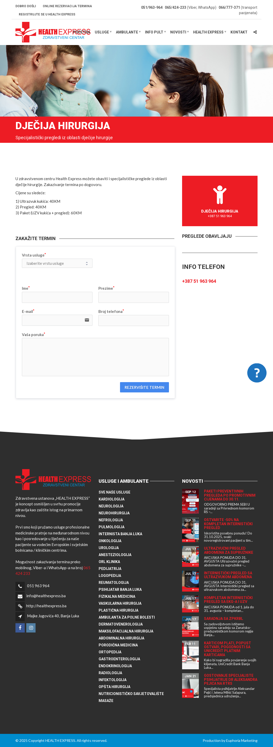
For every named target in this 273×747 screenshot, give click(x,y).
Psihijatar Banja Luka (120, 589)
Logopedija (110, 576)
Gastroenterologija (119, 659)
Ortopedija (110, 652)
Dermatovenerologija (121, 624)
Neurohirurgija (114, 513)
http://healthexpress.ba (46, 605)
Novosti (178, 32)
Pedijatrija (110, 569)
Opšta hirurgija (114, 687)
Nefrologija (111, 520)
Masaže (106, 701)
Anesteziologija (115, 555)
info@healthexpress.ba (46, 595)
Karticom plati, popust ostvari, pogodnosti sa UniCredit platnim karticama (227, 649)
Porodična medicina (118, 645)
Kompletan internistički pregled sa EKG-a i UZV (228, 600)
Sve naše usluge (114, 492)
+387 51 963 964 (199, 281)
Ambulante (127, 32)
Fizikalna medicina (117, 596)
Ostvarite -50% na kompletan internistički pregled (228, 524)
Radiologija (110, 673)
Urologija (109, 548)
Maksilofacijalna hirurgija (126, 631)
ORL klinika (109, 562)
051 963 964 (38, 585)
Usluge (102, 32)
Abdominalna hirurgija (121, 638)
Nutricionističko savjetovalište (131, 694)
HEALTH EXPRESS (208, 32)
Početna (81, 32)
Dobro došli (25, 6)
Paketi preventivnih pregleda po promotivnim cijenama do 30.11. (229, 495)
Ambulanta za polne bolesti (127, 617)
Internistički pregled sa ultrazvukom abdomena (228, 575)
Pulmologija (111, 527)
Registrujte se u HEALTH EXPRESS (47, 14)
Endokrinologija (115, 666)
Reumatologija (114, 583)
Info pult (154, 32)
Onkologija (110, 541)
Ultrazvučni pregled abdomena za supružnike (228, 550)
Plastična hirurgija (118, 610)
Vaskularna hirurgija (120, 603)
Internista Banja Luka (120, 534)
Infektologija (112, 680)
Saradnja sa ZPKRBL (223, 619)
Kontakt (239, 32)
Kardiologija (111, 499)
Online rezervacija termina (67, 6)
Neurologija (111, 506)
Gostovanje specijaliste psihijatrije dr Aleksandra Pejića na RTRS (230, 679)
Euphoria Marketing (242, 740)
